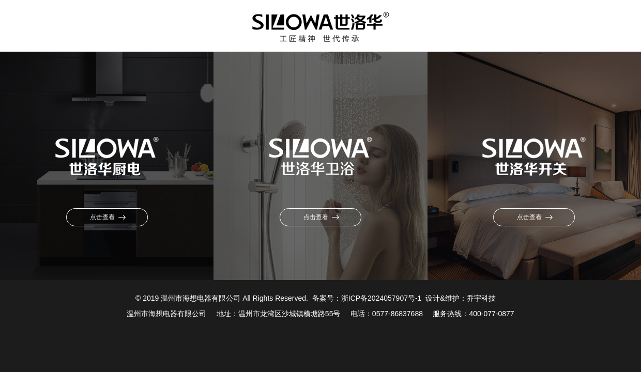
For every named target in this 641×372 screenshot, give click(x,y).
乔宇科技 (481, 298)
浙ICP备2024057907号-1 (381, 298)
